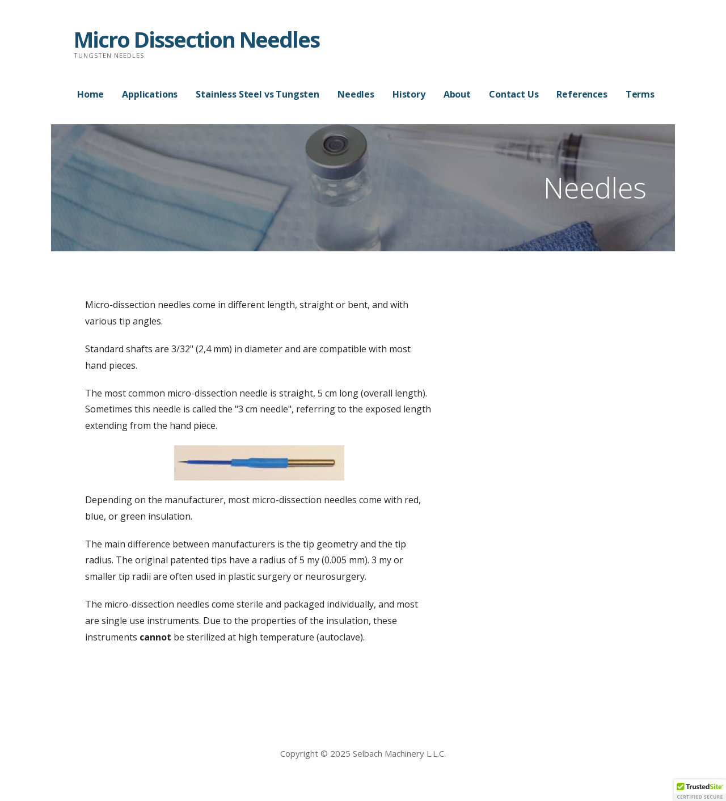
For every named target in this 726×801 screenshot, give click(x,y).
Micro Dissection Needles (196, 39)
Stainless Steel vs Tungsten (257, 94)
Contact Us (513, 94)
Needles (355, 94)
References (581, 94)
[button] (700, 790)
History (408, 94)
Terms (640, 94)
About (457, 94)
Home (90, 94)
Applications (150, 94)
